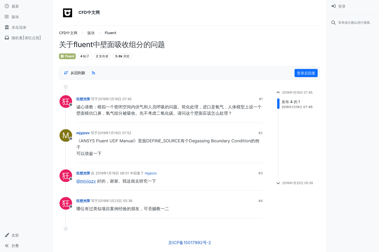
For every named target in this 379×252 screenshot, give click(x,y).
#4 (260, 201)
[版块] (26, 17)
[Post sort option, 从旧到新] (74, 73)
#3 (260, 173)
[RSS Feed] (93, 73)
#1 (261, 99)
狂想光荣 (83, 99)
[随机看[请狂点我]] (26, 38)
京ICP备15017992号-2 (189, 242)
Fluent (67, 56)
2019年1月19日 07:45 (115, 99)
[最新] (26, 6)
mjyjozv (83, 133)
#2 (260, 133)
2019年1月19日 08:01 (112, 173)
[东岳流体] (26, 27)
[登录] (353, 6)
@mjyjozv (86, 181)
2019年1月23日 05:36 (115, 201)
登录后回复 (306, 73)
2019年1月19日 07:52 (114, 133)
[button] (26, 235)
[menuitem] (353, 6)
